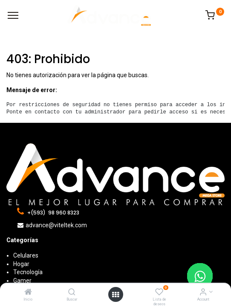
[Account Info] (203, 292)
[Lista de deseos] (159, 292)
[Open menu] (115, 295)
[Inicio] (28, 292)
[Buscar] (72, 292)
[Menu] (13, 15)
